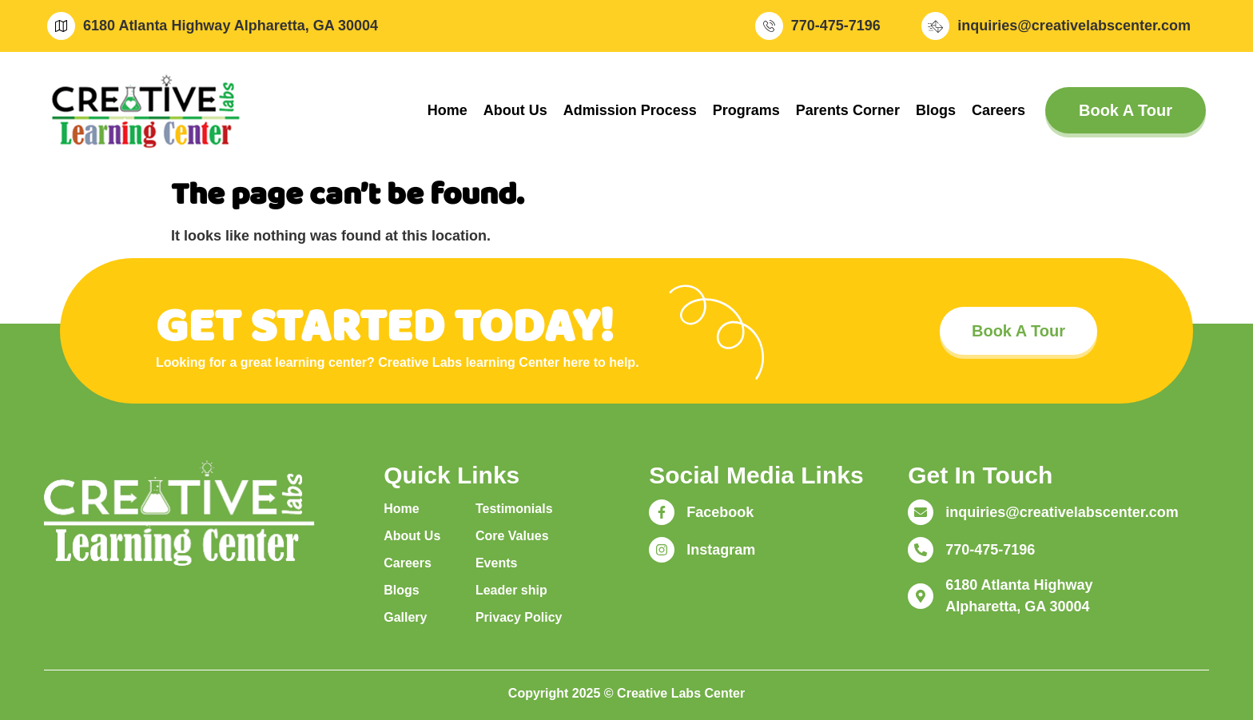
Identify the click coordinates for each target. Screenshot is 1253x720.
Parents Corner (848, 110)
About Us (515, 110)
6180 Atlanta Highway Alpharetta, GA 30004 (230, 26)
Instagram (720, 550)
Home (447, 110)
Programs (746, 110)
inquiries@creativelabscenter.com (1074, 26)
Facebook (720, 512)
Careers (998, 110)
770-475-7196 (836, 26)
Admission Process (630, 110)
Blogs (936, 110)
